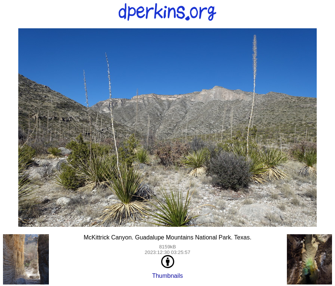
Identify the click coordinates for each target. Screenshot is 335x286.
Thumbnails (167, 276)
